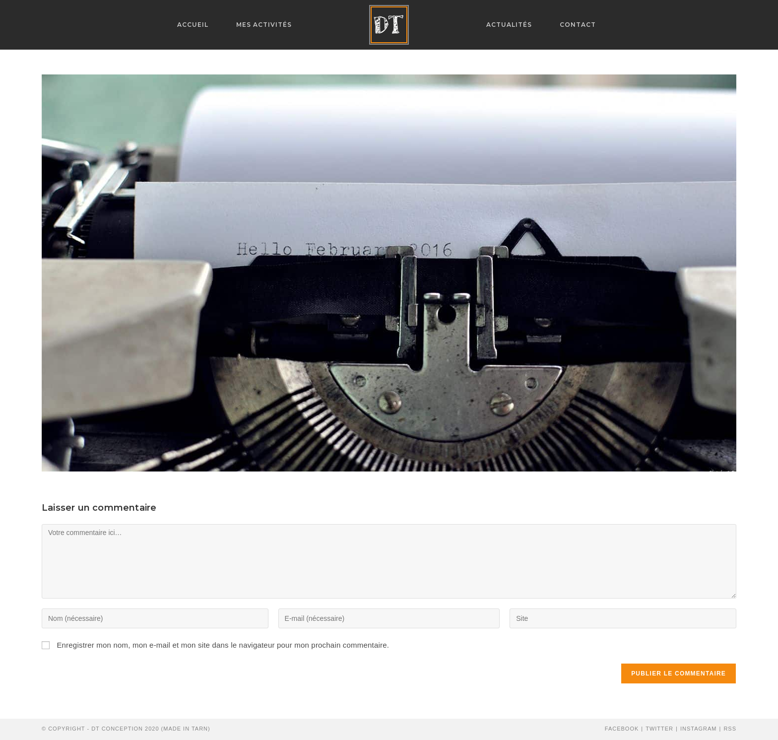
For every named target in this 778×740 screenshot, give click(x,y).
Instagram (698, 729)
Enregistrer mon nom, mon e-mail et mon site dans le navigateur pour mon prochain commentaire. (223, 645)
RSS (729, 729)
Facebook (622, 729)
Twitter (659, 729)
